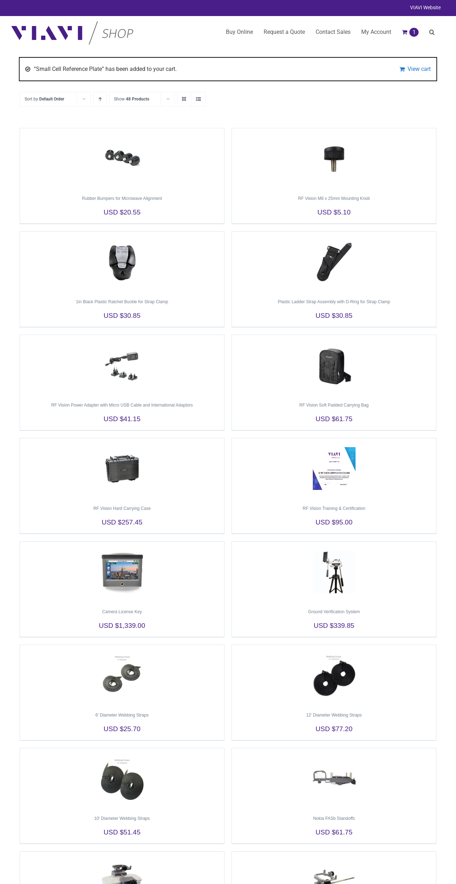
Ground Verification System (334, 611)
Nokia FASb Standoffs (334, 818)
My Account (376, 32)
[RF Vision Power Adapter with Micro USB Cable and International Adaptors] (122, 365)
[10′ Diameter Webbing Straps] (122, 778)
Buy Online (239, 32)
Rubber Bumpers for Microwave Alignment (122, 198)
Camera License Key (122, 611)
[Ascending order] (100, 99)
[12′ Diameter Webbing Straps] (334, 675)
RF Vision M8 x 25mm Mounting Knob (334, 198)
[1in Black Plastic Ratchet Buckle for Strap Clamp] (122, 262)
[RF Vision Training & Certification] (334, 468)
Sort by (44, 99)
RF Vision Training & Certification (334, 508)
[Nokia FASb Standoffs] (334, 778)
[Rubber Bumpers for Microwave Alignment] (122, 158)
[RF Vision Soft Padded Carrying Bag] (334, 365)
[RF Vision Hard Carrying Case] (122, 468)
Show (131, 99)
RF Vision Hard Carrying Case (122, 508)
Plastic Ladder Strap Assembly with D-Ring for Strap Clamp (334, 301)
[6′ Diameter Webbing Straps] (122, 675)
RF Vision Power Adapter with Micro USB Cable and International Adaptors (122, 405)
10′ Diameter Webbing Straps (122, 818)
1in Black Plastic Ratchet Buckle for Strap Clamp (122, 301)
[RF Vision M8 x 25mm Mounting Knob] (334, 158)
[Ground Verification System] (334, 572)
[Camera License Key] (122, 572)
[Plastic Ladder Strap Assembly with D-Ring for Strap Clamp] (334, 262)
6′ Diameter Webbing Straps (122, 715)
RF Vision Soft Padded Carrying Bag (334, 405)
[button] (432, 32)
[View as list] (198, 99)
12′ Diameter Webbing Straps (334, 715)
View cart (419, 69)
